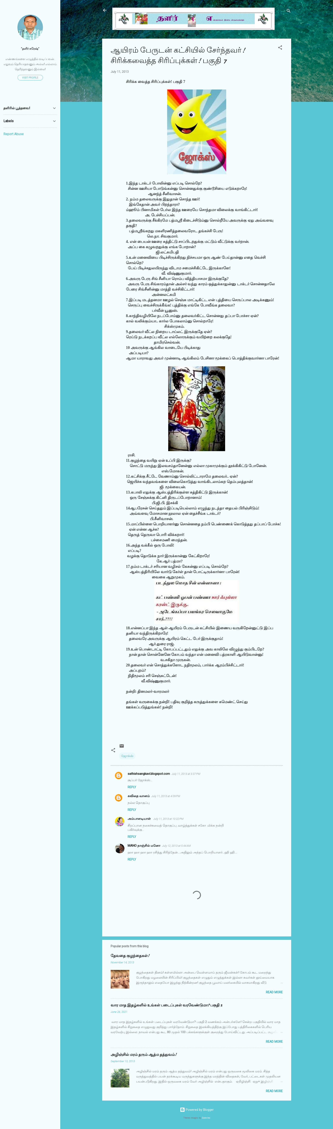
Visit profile (30, 77)
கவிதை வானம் (139, 796)
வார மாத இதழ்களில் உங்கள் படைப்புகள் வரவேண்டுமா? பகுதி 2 (166, 1005)
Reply (132, 787)
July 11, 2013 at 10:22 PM (168, 818)
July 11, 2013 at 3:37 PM (186, 773)
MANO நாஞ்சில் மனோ (144, 846)
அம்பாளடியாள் (140, 819)
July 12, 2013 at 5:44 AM (176, 845)
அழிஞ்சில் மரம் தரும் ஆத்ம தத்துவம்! (143, 1054)
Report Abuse (13, 134)
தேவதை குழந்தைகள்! (130, 955)
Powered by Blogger (197, 1110)
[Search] (288, 11)
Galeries (206, 1117)
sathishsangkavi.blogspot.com (149, 774)
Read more (274, 992)
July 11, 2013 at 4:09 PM (165, 796)
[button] (280, 48)
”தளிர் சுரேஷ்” (30, 48)
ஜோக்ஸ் (127, 756)
